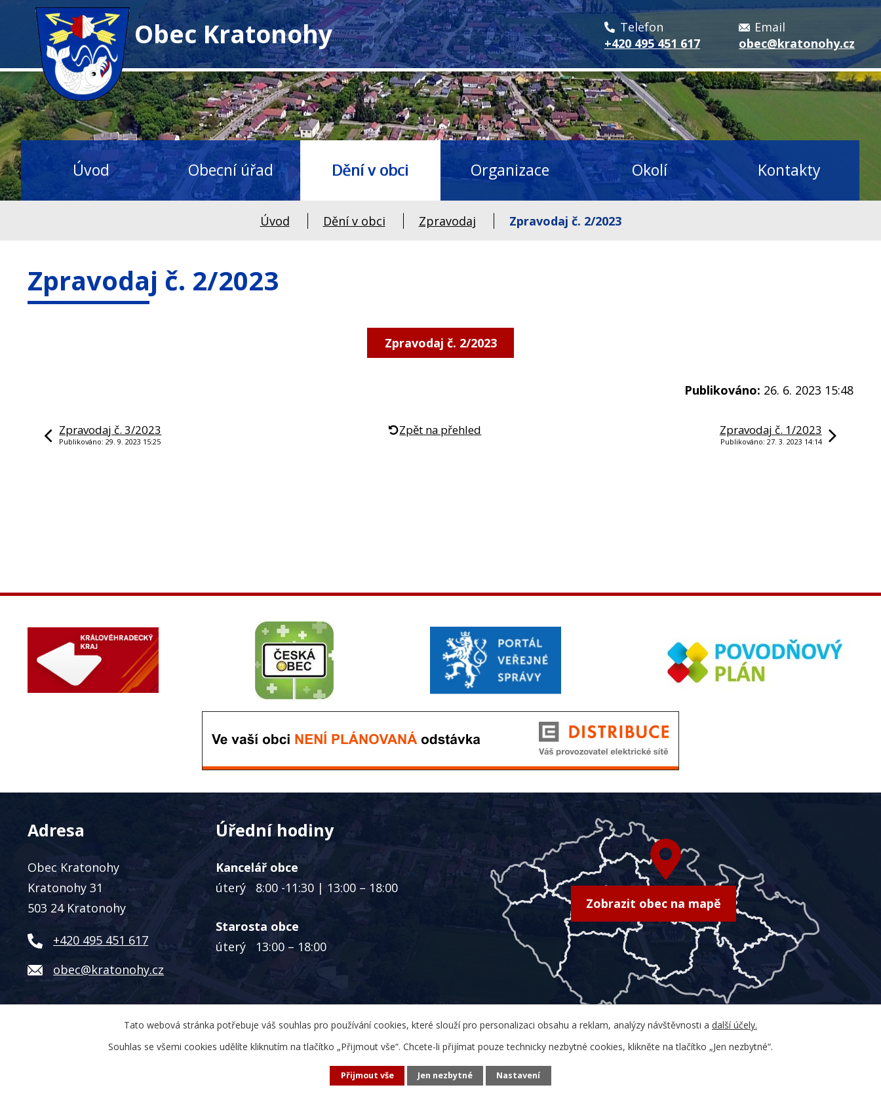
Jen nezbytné (445, 1075)
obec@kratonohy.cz (108, 969)
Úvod (91, 169)
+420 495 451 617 (100, 940)
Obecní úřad (230, 169)
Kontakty (789, 169)
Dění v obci (370, 169)
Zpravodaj (447, 221)
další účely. (734, 1025)
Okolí (649, 169)
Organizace (510, 169)
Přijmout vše (367, 1075)
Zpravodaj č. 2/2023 (441, 343)
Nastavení (518, 1075)
